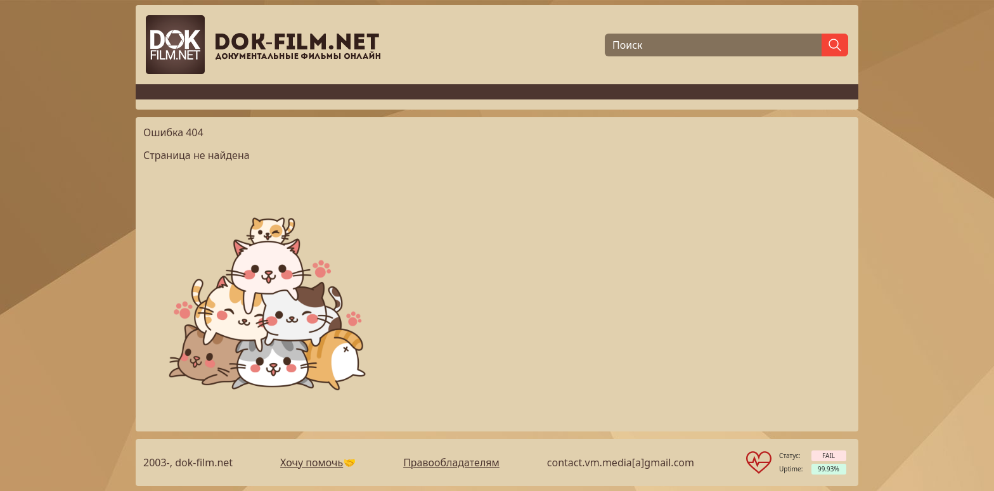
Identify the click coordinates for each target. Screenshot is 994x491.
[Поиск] (713, 45)
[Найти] (835, 45)
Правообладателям (451, 462)
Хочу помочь (311, 462)
